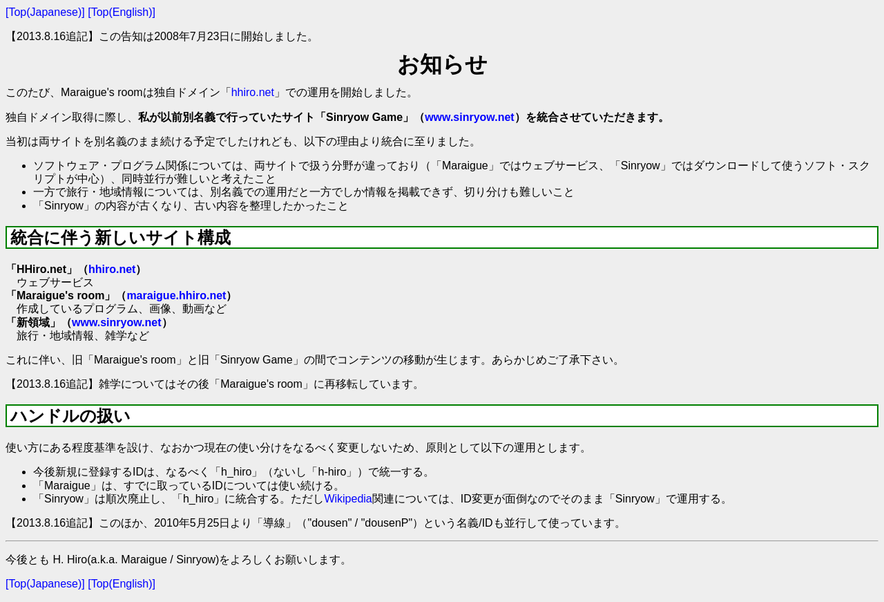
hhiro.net (252, 92)
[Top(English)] (121, 12)
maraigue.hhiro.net (176, 295)
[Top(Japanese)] (45, 12)
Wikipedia (348, 499)
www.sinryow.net (470, 117)
